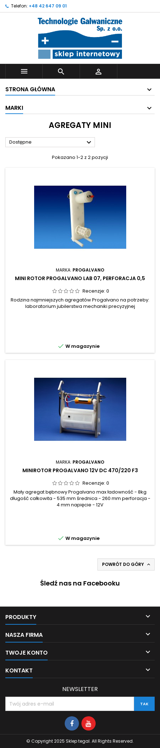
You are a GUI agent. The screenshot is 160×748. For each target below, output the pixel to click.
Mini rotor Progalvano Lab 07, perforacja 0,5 (80, 278)
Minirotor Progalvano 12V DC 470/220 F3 (80, 470)
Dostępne (51, 142)
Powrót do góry (126, 564)
